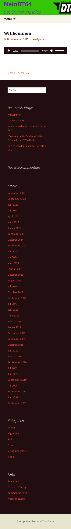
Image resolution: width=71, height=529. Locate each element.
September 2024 (17, 245)
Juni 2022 (13, 309)
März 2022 (13, 315)
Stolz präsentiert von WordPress (35, 521)
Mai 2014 (12, 385)
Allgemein (40, 39)
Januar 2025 (14, 228)
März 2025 (13, 222)
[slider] (30, 51)
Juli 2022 (12, 304)
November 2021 (16, 339)
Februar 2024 (15, 269)
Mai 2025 (12, 210)
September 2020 (17, 362)
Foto (10, 445)
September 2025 (17, 198)
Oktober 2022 (15, 292)
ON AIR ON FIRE (17, 73)
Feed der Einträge (18, 487)
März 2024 (13, 263)
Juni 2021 (13, 350)
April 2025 (13, 216)
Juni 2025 (13, 204)
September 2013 (17, 391)
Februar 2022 (15, 321)
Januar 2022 (14, 327)
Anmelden (13, 481)
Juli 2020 (12, 368)
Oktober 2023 (15, 274)
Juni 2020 (13, 374)
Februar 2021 (15, 356)
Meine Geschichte (18, 451)
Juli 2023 (12, 286)
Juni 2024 (13, 251)
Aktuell (11, 427)
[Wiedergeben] (9, 51)
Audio (11, 439)
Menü (8, 19)
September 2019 (17, 379)
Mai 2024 (12, 257)
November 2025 (16, 193)
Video (11, 456)
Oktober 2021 (15, 344)
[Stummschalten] (52, 51)
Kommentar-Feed (17, 493)
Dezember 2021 (16, 333)
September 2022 (17, 298)
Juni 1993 (13, 397)
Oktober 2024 (15, 239)
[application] (35, 50)
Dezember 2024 (16, 234)
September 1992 (17, 403)
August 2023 (14, 280)
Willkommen (14, 114)
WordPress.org (16, 498)
